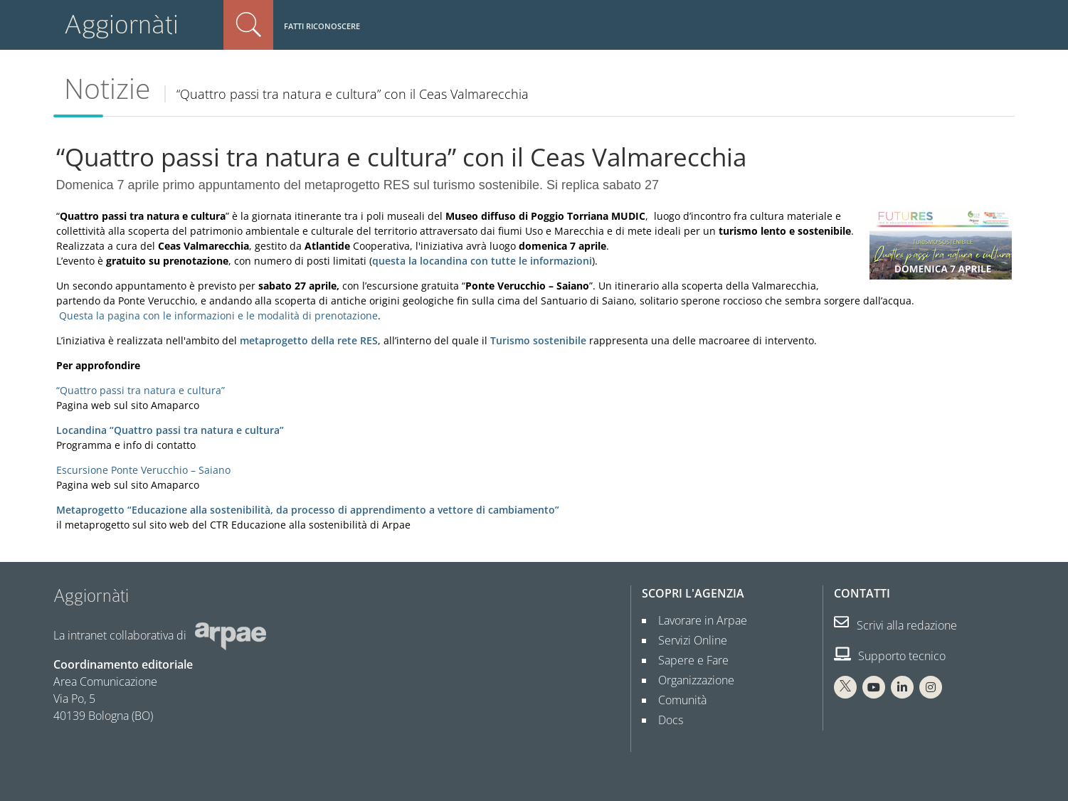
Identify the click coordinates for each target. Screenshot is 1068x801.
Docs (664, 720)
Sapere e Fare (687, 660)
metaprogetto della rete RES (309, 340)
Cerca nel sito (248, 25)
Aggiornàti (121, 24)
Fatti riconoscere (322, 26)
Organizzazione (690, 680)
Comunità (676, 700)
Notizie (107, 88)
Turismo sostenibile (538, 340)
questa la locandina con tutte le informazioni (482, 260)
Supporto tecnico (890, 656)
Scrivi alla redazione (895, 625)
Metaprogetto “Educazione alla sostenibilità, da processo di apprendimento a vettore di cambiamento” (307, 509)
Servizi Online (686, 640)
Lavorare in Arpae (696, 620)
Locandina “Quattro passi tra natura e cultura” (170, 430)
